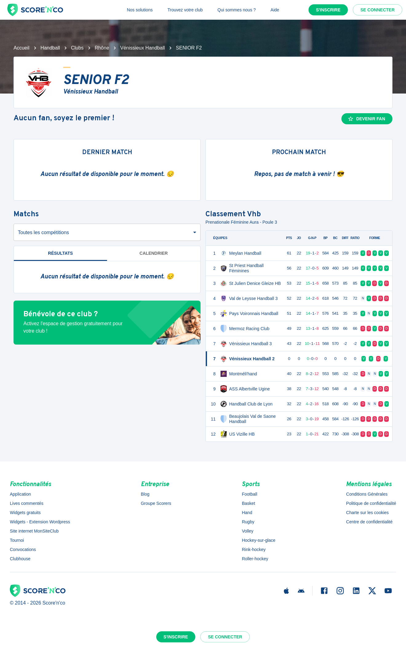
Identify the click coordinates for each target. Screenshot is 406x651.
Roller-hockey (255, 558)
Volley (247, 531)
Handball (50, 47)
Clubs (77, 47)
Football (249, 494)
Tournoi (17, 540)
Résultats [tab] (60, 253)
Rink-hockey (253, 549)
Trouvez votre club (185, 9)
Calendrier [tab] (154, 253)
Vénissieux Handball (142, 47)
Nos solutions (140, 9)
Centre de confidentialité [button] (369, 521)
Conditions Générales (367, 494)
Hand (247, 512)
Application (20, 494)
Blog (145, 494)
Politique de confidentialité (371, 503)
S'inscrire (328, 9)
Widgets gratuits (25, 512)
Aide (275, 9)
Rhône (102, 47)
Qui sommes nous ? (236, 9)
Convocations (23, 549)
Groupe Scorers (156, 503)
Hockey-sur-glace (258, 540)
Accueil (22, 47)
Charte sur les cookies (367, 512)
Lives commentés (26, 503)
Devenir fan (366, 119)
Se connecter (377, 9)
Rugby (248, 521)
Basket (248, 503)
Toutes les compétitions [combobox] (43, 232)
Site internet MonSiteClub (34, 531)
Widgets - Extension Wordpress (40, 521)
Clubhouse (20, 558)
